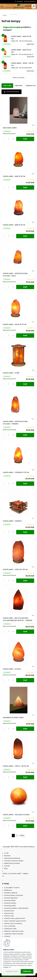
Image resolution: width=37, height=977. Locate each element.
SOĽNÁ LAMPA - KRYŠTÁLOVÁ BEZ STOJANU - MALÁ (15, 274)
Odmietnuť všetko (12, 971)
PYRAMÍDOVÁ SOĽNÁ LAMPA (13, 718)
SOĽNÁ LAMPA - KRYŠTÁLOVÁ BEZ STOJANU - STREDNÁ (15, 422)
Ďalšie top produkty (18, 77)
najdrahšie (18, 85)
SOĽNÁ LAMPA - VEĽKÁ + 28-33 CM (16, 766)
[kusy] (9, 139)
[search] (33, 6)
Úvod (4, 15)
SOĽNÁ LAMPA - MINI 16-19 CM (14, 225)
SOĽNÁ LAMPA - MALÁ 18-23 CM (14, 324)
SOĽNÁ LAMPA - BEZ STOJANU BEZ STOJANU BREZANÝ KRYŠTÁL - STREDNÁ (17, 619)
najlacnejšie (7, 85)
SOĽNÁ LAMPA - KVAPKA (12, 669)
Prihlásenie (20, 1)
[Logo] (18, 6)
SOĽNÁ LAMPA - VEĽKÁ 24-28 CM (15, 569)
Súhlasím (27, 971)
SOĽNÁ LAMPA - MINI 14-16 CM (14, 176)
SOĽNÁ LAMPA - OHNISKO (12, 521)
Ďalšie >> (22, 835)
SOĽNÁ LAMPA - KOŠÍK (11, 373)
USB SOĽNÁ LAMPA (10, 128)
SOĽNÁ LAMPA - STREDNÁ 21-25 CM (16, 472)
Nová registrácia (31, 1)
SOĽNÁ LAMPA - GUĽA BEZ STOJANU (16, 815)
